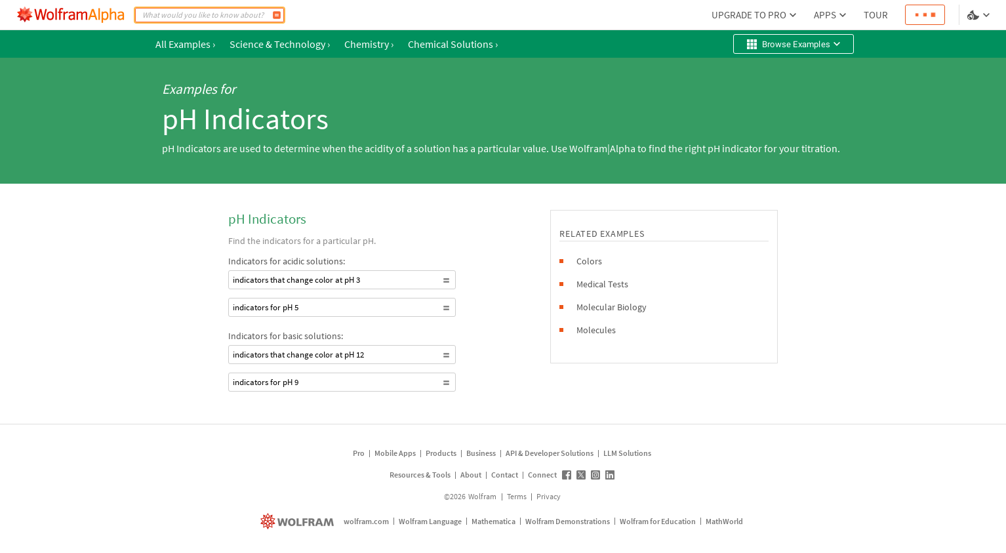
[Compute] (276, 15)
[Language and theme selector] (980, 15)
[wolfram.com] (298, 521)
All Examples (185, 44)
